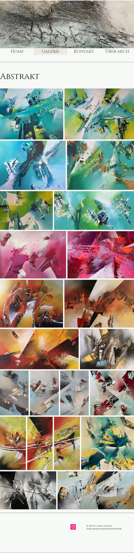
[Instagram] (73, 527)
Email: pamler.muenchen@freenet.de (104, 529)
